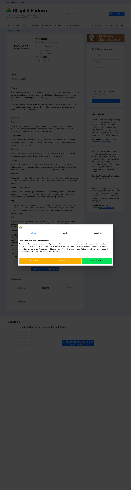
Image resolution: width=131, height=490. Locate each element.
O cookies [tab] (97, 233)
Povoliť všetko (96, 261)
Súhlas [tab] (33, 233)
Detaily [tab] (65, 233)
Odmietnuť (34, 261)
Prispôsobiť (65, 261)
